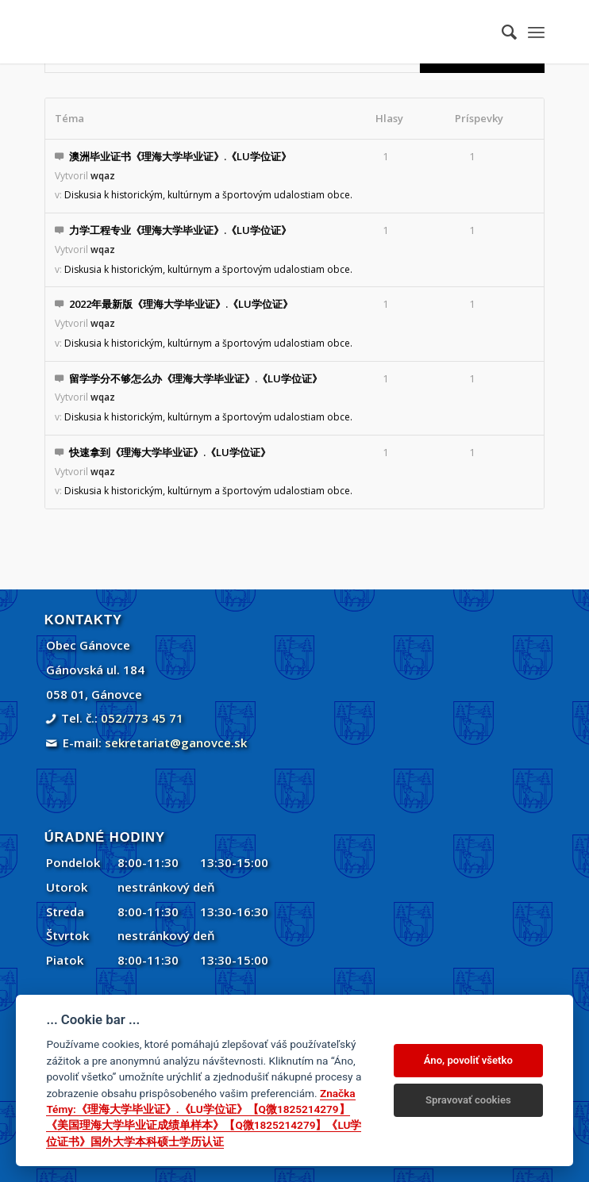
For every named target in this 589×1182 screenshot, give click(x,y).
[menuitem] (501, 31)
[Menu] (536, 32)
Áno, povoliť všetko (468, 1060)
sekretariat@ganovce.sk (176, 742)
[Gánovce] (244, 31)
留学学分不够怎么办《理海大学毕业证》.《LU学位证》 (195, 378)
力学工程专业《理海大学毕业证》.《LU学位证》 (180, 230)
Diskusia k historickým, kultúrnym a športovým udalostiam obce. (208, 194)
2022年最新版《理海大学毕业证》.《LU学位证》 (181, 304)
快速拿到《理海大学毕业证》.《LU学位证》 (170, 452)
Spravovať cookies (468, 1100)
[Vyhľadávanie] (501, 31)
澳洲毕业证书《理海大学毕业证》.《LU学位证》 (180, 156)
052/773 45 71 (142, 718)
